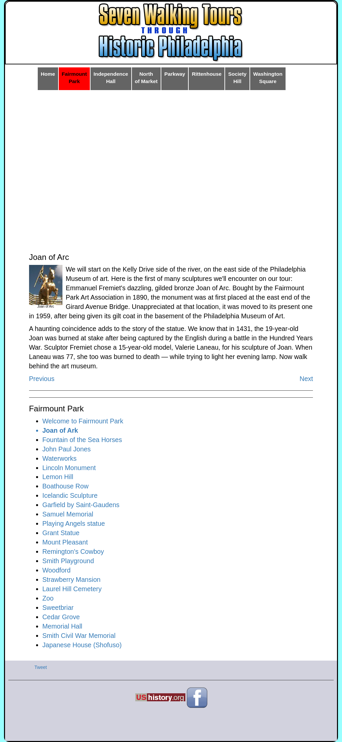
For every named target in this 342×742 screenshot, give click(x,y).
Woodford (56, 570)
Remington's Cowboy (73, 551)
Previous (41, 378)
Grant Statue (60, 532)
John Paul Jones (66, 449)
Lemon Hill (57, 476)
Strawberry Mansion (71, 579)
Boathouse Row (65, 486)
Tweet (40, 667)
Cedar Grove (61, 617)
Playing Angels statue (73, 523)
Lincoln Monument (69, 467)
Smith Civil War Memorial (79, 635)
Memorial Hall (62, 626)
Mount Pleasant (65, 542)
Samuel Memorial (67, 514)
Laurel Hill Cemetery (72, 589)
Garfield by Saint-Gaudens (81, 504)
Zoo (48, 598)
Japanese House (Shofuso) (82, 645)
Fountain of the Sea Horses (82, 439)
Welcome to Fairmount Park (82, 421)
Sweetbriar (58, 607)
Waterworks (59, 458)
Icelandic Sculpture (70, 495)
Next (306, 378)
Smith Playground (68, 561)
